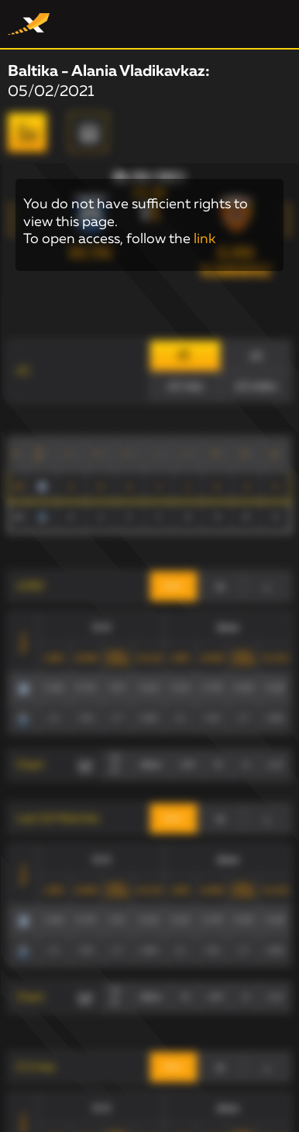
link (204, 239)
